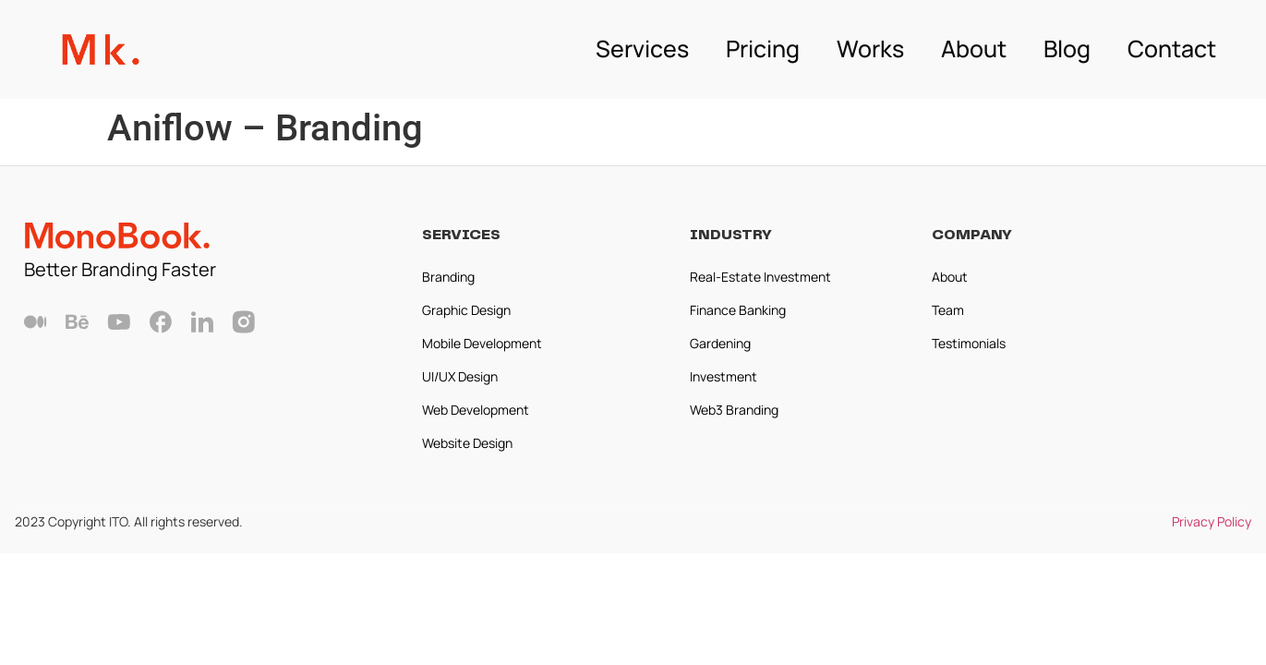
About (974, 48)
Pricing (763, 48)
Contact (1171, 48)
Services (642, 48)
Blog (1067, 48)
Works (870, 48)
